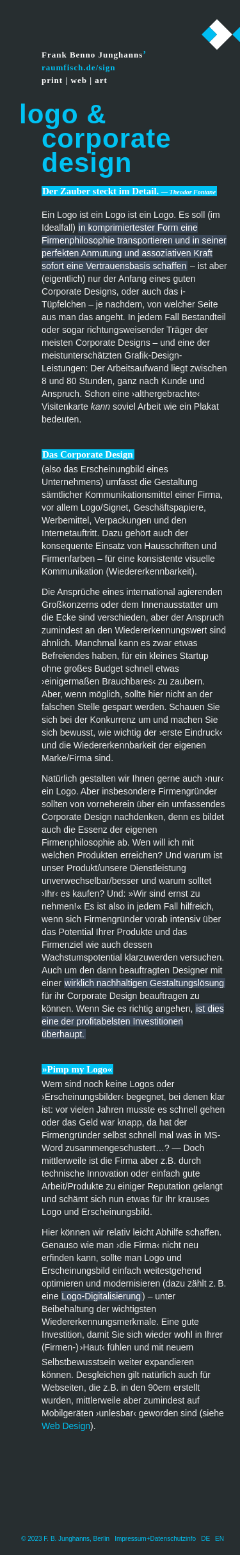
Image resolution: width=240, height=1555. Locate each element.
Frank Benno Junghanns (92, 54)
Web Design (66, 1426)
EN (219, 1538)
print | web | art (75, 80)
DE (205, 1538)
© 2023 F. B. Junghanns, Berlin (65, 1538)
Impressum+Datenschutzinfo (155, 1538)
